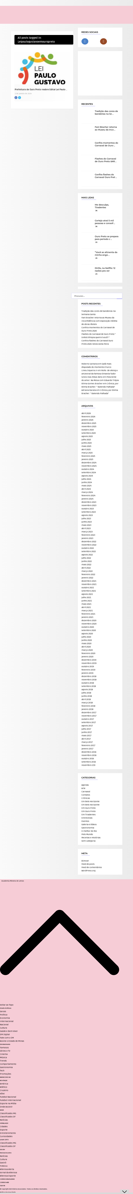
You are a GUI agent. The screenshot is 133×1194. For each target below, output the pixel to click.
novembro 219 (88, 765)
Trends (3, 1060)
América (4, 1084)
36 (96, 211)
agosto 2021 (87, 594)
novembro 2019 (89, 663)
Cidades (4, 1126)
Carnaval (85, 791)
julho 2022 (86, 558)
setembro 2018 (88, 686)
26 (96, 258)
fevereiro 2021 (88, 614)
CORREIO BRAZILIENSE (7, 1179)
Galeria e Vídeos (89, 824)
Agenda (85, 785)
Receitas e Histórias (91, 837)
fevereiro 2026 (88, 416)
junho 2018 (86, 696)
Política (3, 1014)
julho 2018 (86, 693)
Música (3, 1057)
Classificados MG (8, 1113)
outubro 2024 (87, 469)
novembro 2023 (88, 505)
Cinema (4, 1054)
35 (96, 242)
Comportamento (8, 1064)
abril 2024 (86, 489)
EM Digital (5, 1034)
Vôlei (2, 1093)
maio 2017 (86, 735)
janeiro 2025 (87, 459)
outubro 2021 (87, 587)
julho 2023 (86, 518)
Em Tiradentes (88, 814)
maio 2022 (86, 564)
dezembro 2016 (88, 752)
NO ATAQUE (3, 1080)
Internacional (6, 1021)
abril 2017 (86, 739)
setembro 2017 (88, 722)
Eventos (85, 821)
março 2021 (87, 610)
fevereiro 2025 (88, 456)
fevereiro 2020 (88, 653)
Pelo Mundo (87, 834)
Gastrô (3, 1162)
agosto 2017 (87, 725)
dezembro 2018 (88, 676)
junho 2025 (86, 443)
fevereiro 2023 (88, 535)
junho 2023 (86, 522)
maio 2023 (86, 525)
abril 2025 (86, 449)
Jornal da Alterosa (8, 1172)
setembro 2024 (88, 472)
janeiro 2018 (87, 709)
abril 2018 (86, 699)
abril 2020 (86, 646)
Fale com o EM (7, 1037)
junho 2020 (86, 640)
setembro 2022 (88, 551)
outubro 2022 (87, 548)
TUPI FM (2, 1186)
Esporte (3, 1130)
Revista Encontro (5, 1153)
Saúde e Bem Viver (9, 1031)
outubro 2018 (87, 683)
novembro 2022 (88, 545)
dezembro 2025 (88, 423)
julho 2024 (86, 479)
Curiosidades (6, 1136)
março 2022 (87, 571)
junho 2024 (86, 482)
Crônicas (85, 798)
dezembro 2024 (88, 462)
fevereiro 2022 (88, 574)
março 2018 (87, 702)
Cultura (3, 1028)
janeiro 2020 (87, 656)
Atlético (3, 1087)
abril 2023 (86, 528)
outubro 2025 (87, 429)
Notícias (4, 1120)
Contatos (85, 795)
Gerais (3, 1011)
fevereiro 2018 (88, 706)
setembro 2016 (88, 762)
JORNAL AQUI (4, 1123)
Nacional (4, 1024)
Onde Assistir (6, 1107)
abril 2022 (86, 568)
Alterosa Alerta (7, 1169)
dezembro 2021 (88, 581)
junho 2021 (86, 600)
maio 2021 (86, 604)
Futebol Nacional (8, 1097)
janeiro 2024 (87, 499)
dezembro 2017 (88, 712)
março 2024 (87, 492)
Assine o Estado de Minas (12, 1041)
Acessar (85, 861)
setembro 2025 (88, 433)
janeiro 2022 (87, 577)
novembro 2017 (89, 716)
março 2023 (87, 531)
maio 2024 (86, 485)
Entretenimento (5, 1044)
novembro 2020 (89, 623)
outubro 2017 (87, 719)
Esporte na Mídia (8, 1103)
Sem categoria (88, 841)
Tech (2, 1070)
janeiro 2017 (87, 748)
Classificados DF (7, 1116)
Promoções (5, 1074)
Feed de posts (88, 864)
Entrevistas (86, 818)
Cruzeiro (4, 1090)
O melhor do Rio (89, 831)
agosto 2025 (87, 436)
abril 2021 (86, 607)
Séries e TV (5, 1051)
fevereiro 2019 (88, 670)
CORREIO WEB (4, 1182)
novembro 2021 (88, 584)
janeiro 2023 (87, 538)
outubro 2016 (87, 758)
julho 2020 (86, 637)
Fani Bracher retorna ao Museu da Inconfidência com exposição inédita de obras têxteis (99, 321)
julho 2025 (86, 439)
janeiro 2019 (87, 673)
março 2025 (87, 453)
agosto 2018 (87, 689)
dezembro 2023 (88, 502)
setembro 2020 (88, 630)
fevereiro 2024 (88, 495)
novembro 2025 (88, 426)
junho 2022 (86, 561)
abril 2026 (86, 413)
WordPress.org (88, 870)
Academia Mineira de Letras (12, 881)
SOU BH (2, 1150)
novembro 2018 (89, 679)
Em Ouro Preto (88, 808)
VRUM (2, 1110)
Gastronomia (87, 827)
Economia (5, 1018)
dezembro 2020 (88, 620)
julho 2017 (86, 729)
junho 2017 (86, 732)
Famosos (4, 1047)
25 (96, 274)
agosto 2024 (87, 476)
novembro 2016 (89, 755)
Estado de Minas (5, 1008)
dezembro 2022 (88, 541)
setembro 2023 (88, 512)
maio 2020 (86, 643)
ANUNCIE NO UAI (5, 1077)
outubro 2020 (87, 627)
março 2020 (87, 650)
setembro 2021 (88, 591)
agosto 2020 (87, 633)
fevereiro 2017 (88, 745)
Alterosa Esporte (8, 1176)
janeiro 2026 (87, 420)
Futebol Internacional (10, 1100)
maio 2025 (86, 446)
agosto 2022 (87, 554)
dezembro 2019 (88, 660)
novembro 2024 (89, 466)
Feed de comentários (91, 867)
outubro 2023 (87, 508)
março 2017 (87, 742)
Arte (83, 788)
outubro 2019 (87, 666)
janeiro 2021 (87, 617)
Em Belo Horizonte (90, 801)
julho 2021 (86, 597)
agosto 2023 (87, 515)
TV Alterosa (3, 1166)
